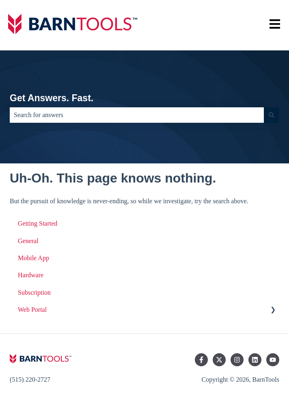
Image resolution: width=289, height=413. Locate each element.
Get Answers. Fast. (51, 98)
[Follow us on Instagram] (237, 359)
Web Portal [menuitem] (32, 309)
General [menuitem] (28, 240)
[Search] (271, 115)
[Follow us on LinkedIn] (254, 359)
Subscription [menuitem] (34, 292)
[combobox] (137, 115)
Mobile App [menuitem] (33, 257)
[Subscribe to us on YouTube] (272, 359)
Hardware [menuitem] (30, 275)
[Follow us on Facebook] (201, 359)
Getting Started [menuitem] (37, 223)
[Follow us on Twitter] (219, 359)
